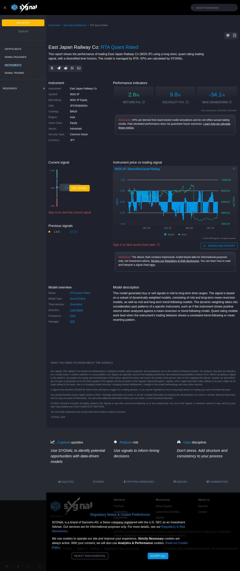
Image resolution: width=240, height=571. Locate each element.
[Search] (215, 7)
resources (10, 88)
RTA (72, 321)
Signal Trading (14, 73)
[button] (227, 35)
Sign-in (23, 31)
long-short (76, 310)
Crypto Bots (13, 49)
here (152, 264)
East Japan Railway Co (75, 25)
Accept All (158, 555)
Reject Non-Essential (90, 555)
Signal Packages (15, 57)
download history (219, 245)
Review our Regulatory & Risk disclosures (175, 260)
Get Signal (79, 188)
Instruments (13, 65)
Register (23, 22)
